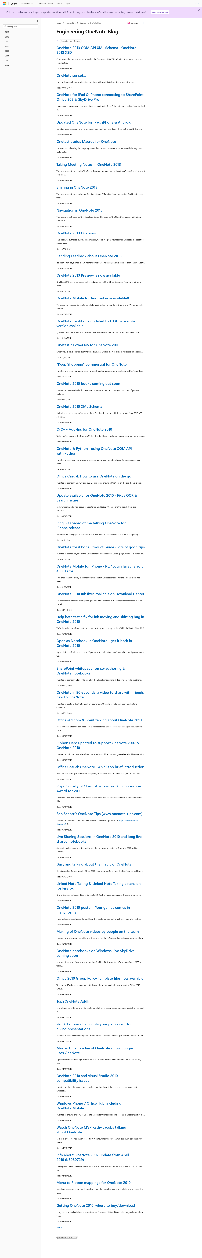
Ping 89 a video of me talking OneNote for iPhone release (91, 525)
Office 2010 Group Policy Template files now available (99, 978)
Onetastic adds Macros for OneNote (86, 141)
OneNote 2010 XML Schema (79, 406)
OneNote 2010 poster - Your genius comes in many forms (93, 909)
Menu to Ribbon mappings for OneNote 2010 (93, 1182)
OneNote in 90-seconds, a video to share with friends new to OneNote (100, 694)
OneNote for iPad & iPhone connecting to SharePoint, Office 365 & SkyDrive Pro (100, 96)
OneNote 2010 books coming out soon (88, 383)
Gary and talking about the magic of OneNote (94, 864)
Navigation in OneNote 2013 (79, 210)
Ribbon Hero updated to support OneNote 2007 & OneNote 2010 (97, 745)
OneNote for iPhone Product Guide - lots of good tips (100, 546)
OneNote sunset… (71, 75)
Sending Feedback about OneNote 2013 (89, 255)
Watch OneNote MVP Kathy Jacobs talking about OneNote (91, 1129)
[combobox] (20, 26)
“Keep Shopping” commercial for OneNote (91, 364)
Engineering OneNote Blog (90, 23)
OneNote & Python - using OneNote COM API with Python (94, 450)
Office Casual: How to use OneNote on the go (93, 476)
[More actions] (143, 23)
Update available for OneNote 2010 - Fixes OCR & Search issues (96, 497)
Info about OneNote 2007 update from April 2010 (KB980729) (92, 1157)
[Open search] (189, 3)
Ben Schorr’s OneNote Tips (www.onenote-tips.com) (99, 813)
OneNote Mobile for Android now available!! (92, 298)
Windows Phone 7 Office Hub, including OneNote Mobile (88, 1105)
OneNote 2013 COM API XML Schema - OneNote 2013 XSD (96, 50)
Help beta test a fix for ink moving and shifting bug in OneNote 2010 (100, 619)
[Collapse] (37, 21)
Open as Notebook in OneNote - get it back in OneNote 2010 (94, 643)
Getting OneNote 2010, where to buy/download (95, 1205)
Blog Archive (70, 23)
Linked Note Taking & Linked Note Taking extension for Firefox (98, 885)
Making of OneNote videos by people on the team (97, 931)
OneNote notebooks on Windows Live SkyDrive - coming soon (96, 953)
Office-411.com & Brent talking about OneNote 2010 (99, 719)
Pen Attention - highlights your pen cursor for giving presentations (94, 1026)
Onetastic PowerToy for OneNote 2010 (87, 344)
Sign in (196, 3)
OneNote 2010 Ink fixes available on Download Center (100, 593)
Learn (59, 23)
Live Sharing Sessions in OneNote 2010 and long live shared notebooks (99, 838)
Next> (59, 1227)
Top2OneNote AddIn (73, 1001)
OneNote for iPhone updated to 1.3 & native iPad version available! (96, 323)
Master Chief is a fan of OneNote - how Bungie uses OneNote (94, 1050)
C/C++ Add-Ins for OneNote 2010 (84, 429)
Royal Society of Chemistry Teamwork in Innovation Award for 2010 (98, 788)
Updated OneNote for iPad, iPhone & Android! (94, 122)
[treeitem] (20, 32)
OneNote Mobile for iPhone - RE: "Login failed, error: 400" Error (99, 568)
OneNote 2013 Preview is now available (88, 275)
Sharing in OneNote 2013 (76, 187)
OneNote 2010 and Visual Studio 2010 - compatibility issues (88, 1078)
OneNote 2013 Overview (76, 232)
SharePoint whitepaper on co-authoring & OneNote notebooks (90, 670)
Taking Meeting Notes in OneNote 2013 (88, 164)
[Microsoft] (4, 3)
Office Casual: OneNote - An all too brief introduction (100, 766)
